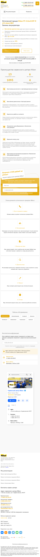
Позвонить (29, 11)
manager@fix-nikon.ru (7, 508)
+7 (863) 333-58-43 (28, 2)
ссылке (7, 467)
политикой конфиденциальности (26, 193)
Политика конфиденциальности (20, 544)
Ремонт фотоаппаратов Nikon (9, 474)
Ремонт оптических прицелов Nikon (10, 477)
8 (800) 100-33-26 (6, 501)
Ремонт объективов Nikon (7, 483)
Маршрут (12, 400)
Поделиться (2, 532)
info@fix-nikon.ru (5, 504)
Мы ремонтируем (9, 12)
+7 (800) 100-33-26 (28, 5)
